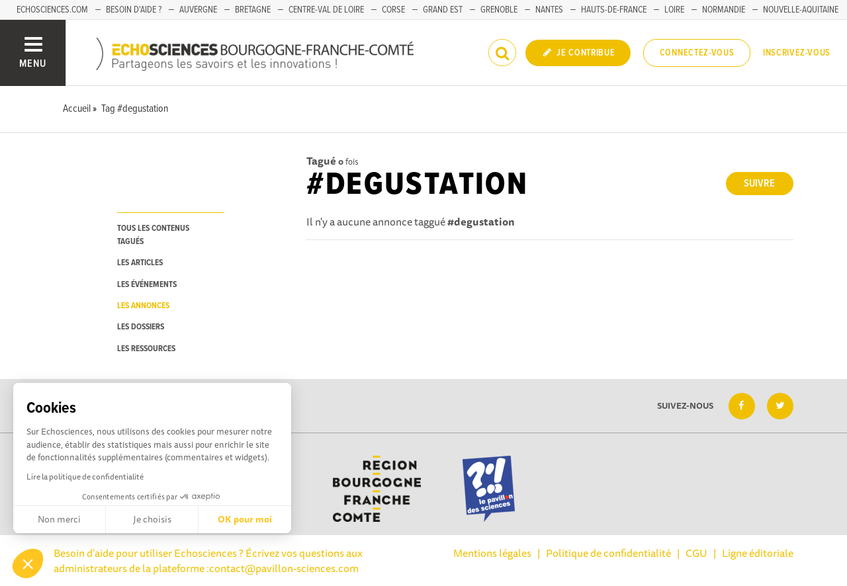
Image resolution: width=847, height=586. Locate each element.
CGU (696, 553)
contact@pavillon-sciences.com (284, 568)
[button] (28, 563)
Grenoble (498, 10)
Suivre (759, 183)
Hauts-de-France (613, 10)
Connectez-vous (697, 53)
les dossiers (140, 327)
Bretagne (253, 10)
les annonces (143, 306)
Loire (674, 10)
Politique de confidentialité (608, 553)
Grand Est (443, 10)
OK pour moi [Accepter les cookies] (245, 519)
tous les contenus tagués (153, 235)
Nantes (549, 10)
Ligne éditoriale (757, 553)
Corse (393, 10)
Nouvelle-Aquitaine (800, 10)
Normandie (723, 10)
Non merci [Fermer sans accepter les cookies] (59, 519)
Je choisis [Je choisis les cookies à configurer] (152, 519)
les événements (147, 284)
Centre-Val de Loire (326, 10)
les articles (140, 263)
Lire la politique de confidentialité (85, 476)
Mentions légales (492, 553)
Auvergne (198, 10)
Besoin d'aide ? (133, 10)
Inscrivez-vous (796, 53)
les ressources (146, 349)
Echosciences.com (52, 10)
